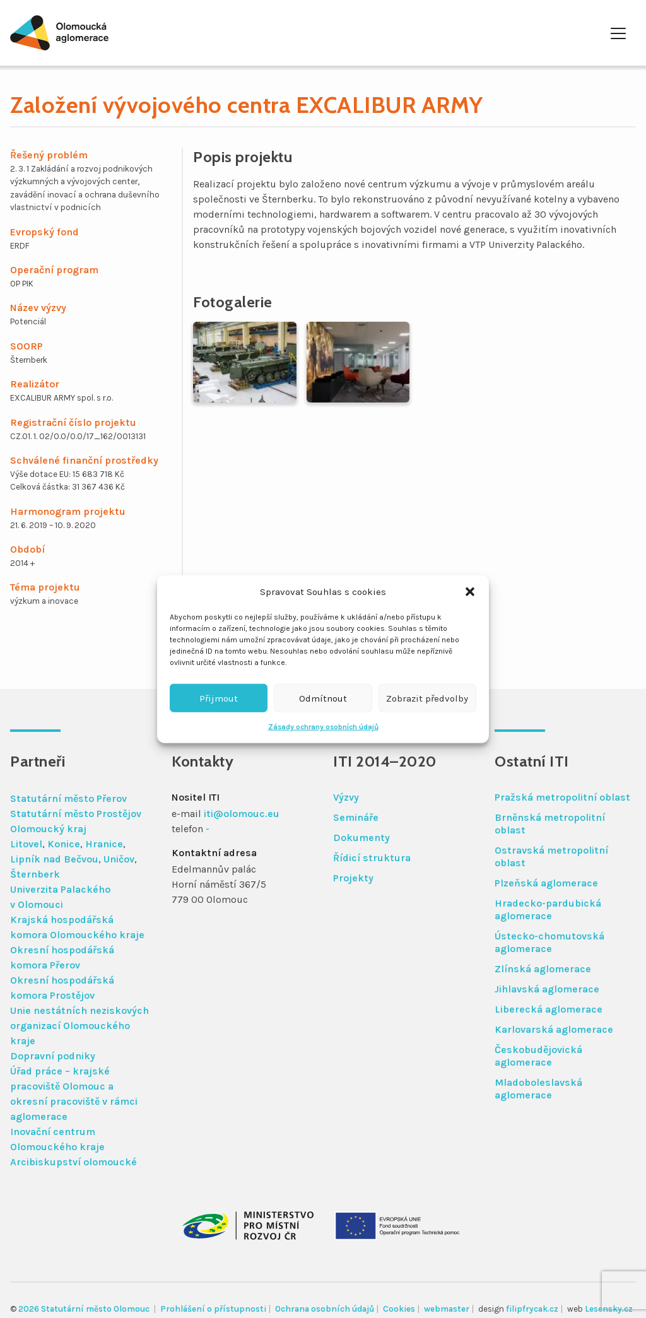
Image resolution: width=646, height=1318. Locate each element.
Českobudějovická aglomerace (538, 1056)
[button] (470, 591)
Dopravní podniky (52, 1056)
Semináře (356, 817)
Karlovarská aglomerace (554, 1029)
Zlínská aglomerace (543, 969)
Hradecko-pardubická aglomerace (548, 909)
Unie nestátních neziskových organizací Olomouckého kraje (79, 1025)
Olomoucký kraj (48, 829)
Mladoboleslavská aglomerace (538, 1088)
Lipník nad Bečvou (54, 859)
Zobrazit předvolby (427, 697)
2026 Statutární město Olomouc (84, 1309)
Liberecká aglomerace (548, 1009)
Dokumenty (361, 838)
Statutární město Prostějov (75, 814)
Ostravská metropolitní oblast (551, 856)
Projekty (353, 878)
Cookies (399, 1309)
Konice (63, 844)
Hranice (104, 844)
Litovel (26, 844)
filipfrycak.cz (532, 1309)
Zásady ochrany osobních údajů (323, 726)
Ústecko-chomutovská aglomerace (549, 942)
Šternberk (35, 874)
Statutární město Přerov (68, 798)
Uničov (118, 859)
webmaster (446, 1309)
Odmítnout (323, 697)
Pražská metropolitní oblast (562, 797)
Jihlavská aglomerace (547, 989)
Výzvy (346, 797)
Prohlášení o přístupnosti (213, 1309)
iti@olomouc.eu (241, 814)
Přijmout (218, 697)
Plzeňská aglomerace (546, 883)
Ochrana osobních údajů (324, 1309)
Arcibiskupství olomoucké (73, 1162)
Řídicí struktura (372, 858)
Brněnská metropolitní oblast (550, 823)
